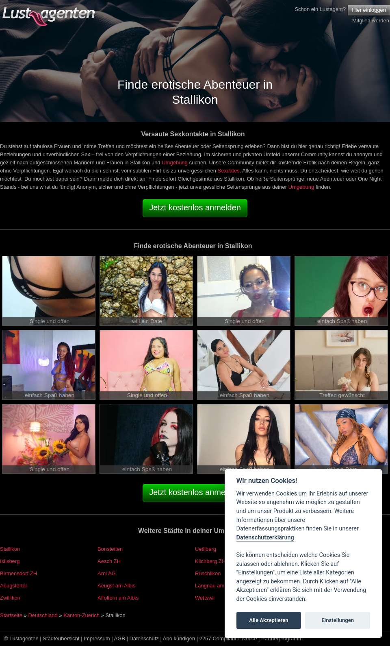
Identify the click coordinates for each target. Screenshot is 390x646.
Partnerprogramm (282, 638)
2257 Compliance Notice (228, 638)
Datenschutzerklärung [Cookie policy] (265, 537)
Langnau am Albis (216, 586)
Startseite (11, 615)
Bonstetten (110, 549)
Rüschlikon (208, 573)
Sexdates (228, 171)
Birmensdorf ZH (18, 573)
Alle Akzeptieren (268, 620)
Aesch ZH (109, 561)
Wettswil (204, 598)
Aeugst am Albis (116, 586)
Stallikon (10, 549)
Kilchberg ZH (210, 561)
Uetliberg (205, 549)
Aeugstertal (13, 586)
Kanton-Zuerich (81, 615)
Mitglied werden (370, 20)
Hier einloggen (369, 10)
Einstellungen (337, 620)
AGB (119, 638)
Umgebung (175, 162)
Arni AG (107, 573)
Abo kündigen (179, 638)
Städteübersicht (61, 638)
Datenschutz (144, 638)
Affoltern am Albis (118, 598)
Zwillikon (10, 598)
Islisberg (10, 561)
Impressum (97, 638)
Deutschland (42, 615)
